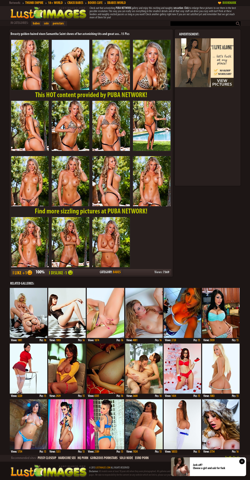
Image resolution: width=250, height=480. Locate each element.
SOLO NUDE (126, 458)
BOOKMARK (229, 3)
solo (46, 23)
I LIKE (22, 272)
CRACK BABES (75, 3)
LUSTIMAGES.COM (103, 467)
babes (36, 23)
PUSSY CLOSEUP (47, 458)
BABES (117, 272)
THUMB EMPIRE (34, 3)
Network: (15, 3)
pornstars (58, 23)
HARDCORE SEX (67, 458)
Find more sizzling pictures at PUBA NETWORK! (91, 211)
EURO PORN (142, 458)
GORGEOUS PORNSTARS (104, 458)
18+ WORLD (55, 3)
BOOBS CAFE (95, 3)
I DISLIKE (60, 272)
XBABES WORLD (116, 3)
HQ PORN (83, 458)
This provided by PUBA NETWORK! (91, 95)
